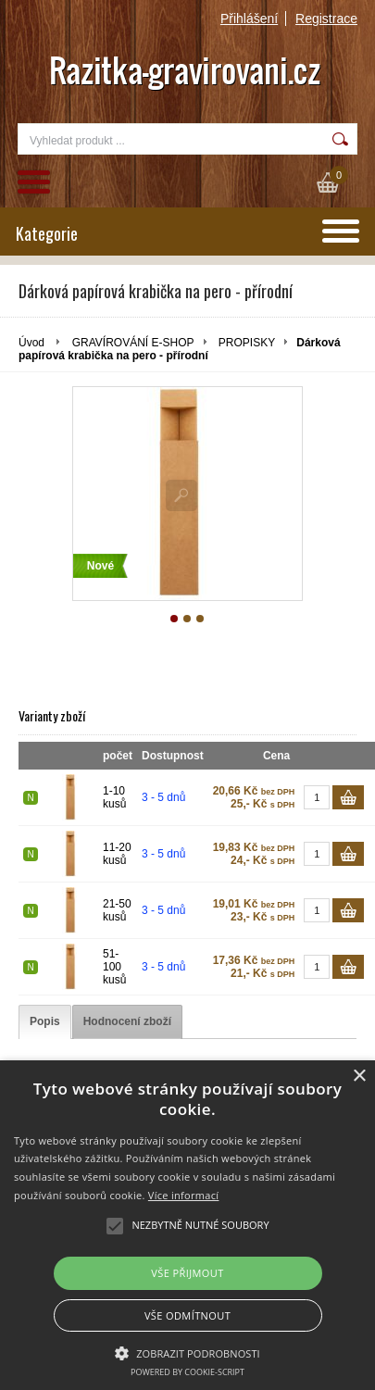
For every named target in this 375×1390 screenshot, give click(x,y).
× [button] (359, 1076)
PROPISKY (247, 342)
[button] (187, 1352)
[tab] (45, 1022)
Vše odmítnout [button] (187, 1315)
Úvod (31, 342)
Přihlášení (249, 18)
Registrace (326, 18)
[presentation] (45, 1022)
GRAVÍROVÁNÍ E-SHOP (133, 342)
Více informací (183, 1195)
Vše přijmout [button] (187, 1273)
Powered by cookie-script (187, 1372)
